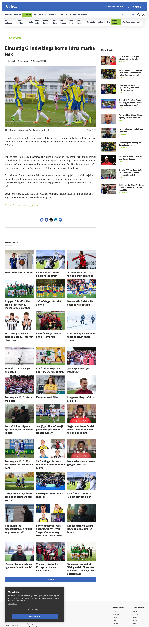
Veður (134, 581)
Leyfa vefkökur (49, 616)
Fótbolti (9, 205)
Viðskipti (116, 571)
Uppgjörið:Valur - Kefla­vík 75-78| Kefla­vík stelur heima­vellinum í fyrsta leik (131, 172)
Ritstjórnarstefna (37, 587)
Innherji (135, 568)
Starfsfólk (34, 593)
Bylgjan (135, 584)
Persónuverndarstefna (13, 583)
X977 (134, 590)
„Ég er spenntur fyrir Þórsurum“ (80, 357)
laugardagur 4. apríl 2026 (113, 7)
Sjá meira (50, 537)
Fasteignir (136, 571)
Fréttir (115, 568)
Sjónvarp (116, 584)
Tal (133, 593)
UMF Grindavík (22, 205)
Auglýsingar (35, 581)
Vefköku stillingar (20, 616)
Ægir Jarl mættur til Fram (15, 272)
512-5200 (38, 577)
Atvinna (135, 575)
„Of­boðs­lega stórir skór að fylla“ (49, 300)
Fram (33, 205)
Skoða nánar (12, 610)
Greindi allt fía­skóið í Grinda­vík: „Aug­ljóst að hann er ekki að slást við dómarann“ (130, 102)
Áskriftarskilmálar (37, 590)
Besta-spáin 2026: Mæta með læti (19, 384)
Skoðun (116, 581)
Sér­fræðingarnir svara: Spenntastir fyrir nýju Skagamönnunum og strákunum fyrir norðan (50, 496)
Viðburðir (136, 578)
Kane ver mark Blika (44, 384)
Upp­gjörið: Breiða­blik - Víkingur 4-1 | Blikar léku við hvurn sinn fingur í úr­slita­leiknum (81, 528)
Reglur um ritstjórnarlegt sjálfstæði (14, 579)
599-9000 (12, 592)
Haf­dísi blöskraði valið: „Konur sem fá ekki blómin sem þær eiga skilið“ (131, 187)
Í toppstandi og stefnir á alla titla (80, 384)
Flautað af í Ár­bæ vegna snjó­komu (19, 357)
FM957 (135, 587)
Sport (115, 575)
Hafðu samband (37, 584)
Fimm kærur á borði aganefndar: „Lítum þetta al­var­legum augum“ (130, 88)
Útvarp (115, 587)
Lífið (115, 578)
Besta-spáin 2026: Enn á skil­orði (49, 466)
